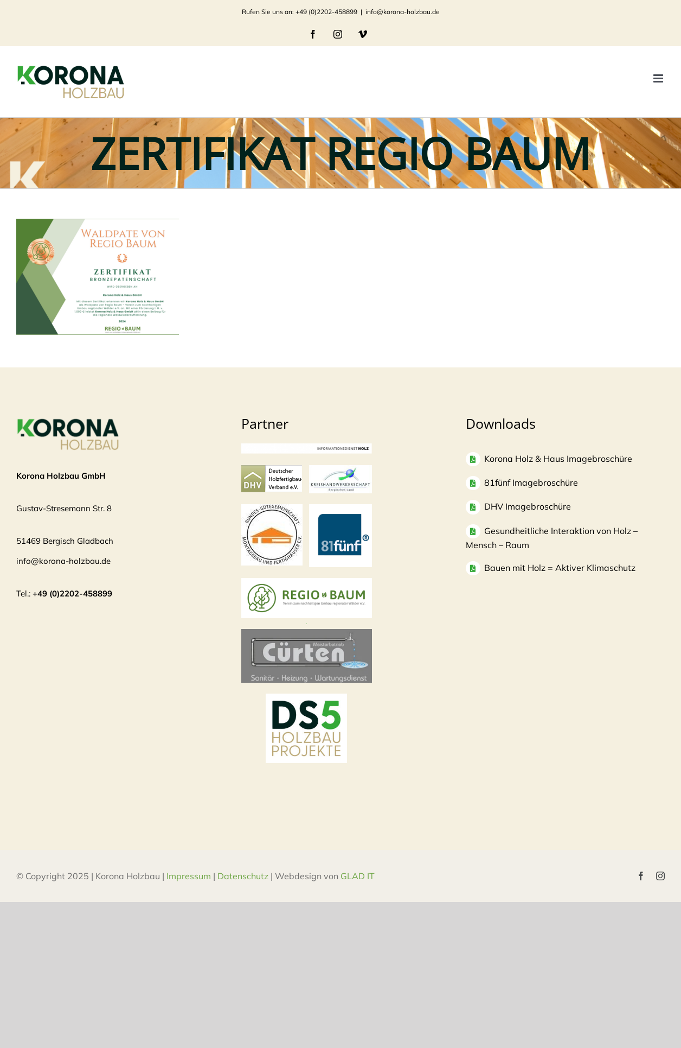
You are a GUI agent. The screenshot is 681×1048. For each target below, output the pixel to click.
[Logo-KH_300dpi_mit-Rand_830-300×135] (340, 470)
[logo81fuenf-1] (340, 509)
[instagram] (660, 876)
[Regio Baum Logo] (306, 583)
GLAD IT (358, 876)
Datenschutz (242, 876)
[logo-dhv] (271, 470)
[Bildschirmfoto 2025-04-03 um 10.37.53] (306, 634)
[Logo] (272, 509)
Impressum (188, 876)
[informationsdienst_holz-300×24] (306, 448)
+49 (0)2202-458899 (72, 593)
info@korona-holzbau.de (402, 12)
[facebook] (641, 876)
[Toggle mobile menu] (659, 78)
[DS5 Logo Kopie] (306, 705)
